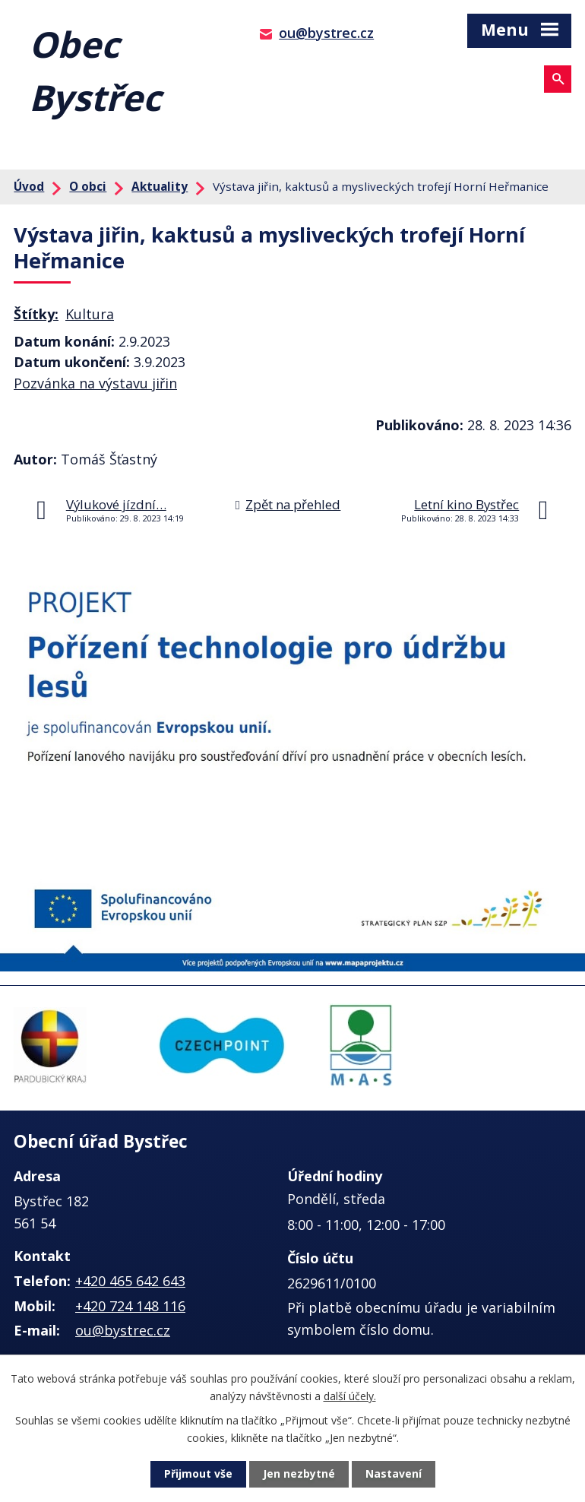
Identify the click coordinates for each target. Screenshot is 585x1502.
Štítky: (36, 314)
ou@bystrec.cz (326, 33)
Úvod (29, 186)
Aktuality (159, 186)
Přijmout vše (198, 1474)
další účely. (350, 1395)
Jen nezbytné (299, 1474)
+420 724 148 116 (130, 1306)
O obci (87, 186)
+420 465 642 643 (130, 1281)
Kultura (89, 314)
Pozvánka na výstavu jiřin (95, 383)
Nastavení (393, 1474)
